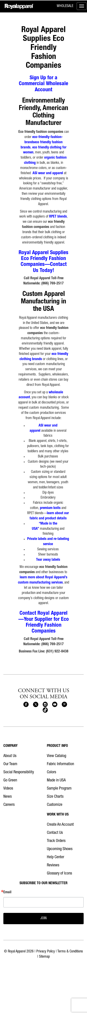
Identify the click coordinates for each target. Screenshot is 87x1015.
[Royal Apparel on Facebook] (26, 704)
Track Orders (56, 841)
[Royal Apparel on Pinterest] (64, 704)
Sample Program (59, 789)
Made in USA (56, 780)
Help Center (55, 857)
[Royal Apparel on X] (35, 704)
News (7, 797)
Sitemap (44, 957)
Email (7, 892)
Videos (8, 789)
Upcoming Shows (59, 849)
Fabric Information (60, 764)
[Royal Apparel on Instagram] (45, 704)
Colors (51, 772)
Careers (9, 805)
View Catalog (56, 756)
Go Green (10, 780)
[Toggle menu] (82, 6)
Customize (54, 805)
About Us (9, 756)
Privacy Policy (45, 952)
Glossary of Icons (59, 874)
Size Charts (55, 797)
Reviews (53, 865)
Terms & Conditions (70, 952)
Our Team (10, 764)
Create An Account (60, 825)
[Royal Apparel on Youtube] (54, 704)
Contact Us (55, 833)
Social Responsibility (18, 772)
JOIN (43, 918)
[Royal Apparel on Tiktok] (45, 710)
